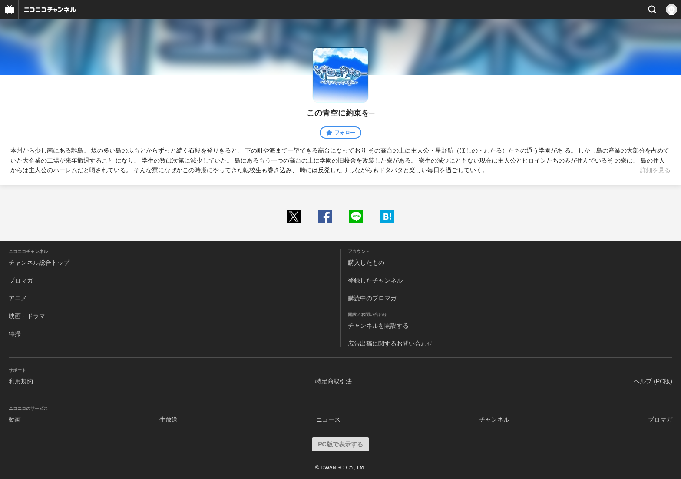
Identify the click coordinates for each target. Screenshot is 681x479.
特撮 (15, 333)
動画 (15, 419)
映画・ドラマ (27, 316)
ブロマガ (21, 280)
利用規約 (21, 381)
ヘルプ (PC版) (653, 381)
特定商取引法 (333, 381)
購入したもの (366, 262)
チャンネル (494, 419)
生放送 (168, 419)
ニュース (328, 419)
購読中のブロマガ (372, 298)
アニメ (18, 298)
